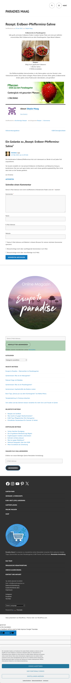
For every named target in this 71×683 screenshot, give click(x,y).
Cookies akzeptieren (35, 666)
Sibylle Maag (28, 28)
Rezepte (24, 120)
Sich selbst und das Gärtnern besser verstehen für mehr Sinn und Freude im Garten (32, 403)
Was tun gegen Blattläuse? (16, 440)
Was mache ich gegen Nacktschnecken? (20, 416)
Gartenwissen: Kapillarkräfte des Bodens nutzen (21, 389)
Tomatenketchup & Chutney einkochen (18, 398)
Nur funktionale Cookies (35, 671)
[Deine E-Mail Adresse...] (35, 338)
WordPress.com (42, 618)
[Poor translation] (11, 633)
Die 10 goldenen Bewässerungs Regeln (20, 433)
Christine (14, 153)
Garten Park (10, 491)
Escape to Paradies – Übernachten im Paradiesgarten (22, 371)
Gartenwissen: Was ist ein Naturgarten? (18, 376)
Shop (7, 514)
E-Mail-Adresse (10, 224)
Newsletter (32, 350)
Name (7, 216)
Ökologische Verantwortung (16, 565)
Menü (65, 5)
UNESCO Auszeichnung (13, 570)
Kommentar (10, 194)
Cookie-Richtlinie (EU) (12, 588)
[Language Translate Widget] (15, 605)
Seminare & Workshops (14, 496)
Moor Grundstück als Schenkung (18, 444)
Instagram (9, 594)
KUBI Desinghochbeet (58, 130)
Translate (17, 610)
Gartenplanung (11, 505)
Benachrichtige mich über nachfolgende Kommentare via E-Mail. (27, 249)
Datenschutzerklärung (37, 680)
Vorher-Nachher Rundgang (16, 431)
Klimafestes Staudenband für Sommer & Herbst (23, 420)
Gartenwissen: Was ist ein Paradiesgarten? (19, 385)
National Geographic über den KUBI (19, 442)
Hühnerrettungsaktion (12, 130)
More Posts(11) (23, 114)
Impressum (45, 680)
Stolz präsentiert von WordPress (16, 618)
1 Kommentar (46, 120)
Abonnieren (13, 468)
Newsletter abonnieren (18, 345)
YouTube (8, 599)
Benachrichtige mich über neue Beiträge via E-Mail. (23, 252)
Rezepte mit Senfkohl (14, 414)
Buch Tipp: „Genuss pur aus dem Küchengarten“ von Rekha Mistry (26, 394)
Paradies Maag (17, 11)
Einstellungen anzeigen (35, 676)
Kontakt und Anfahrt (13, 574)
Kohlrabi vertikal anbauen (16, 438)
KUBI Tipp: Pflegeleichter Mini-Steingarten (21, 418)
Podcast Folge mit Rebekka (14, 380)
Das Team (9, 561)
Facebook (9, 596)
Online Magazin (11, 509)
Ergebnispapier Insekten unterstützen (19, 436)
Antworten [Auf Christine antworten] (10, 179)
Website (8, 233)
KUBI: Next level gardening (15, 500)
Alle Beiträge (18, 120)
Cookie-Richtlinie (27, 680)
